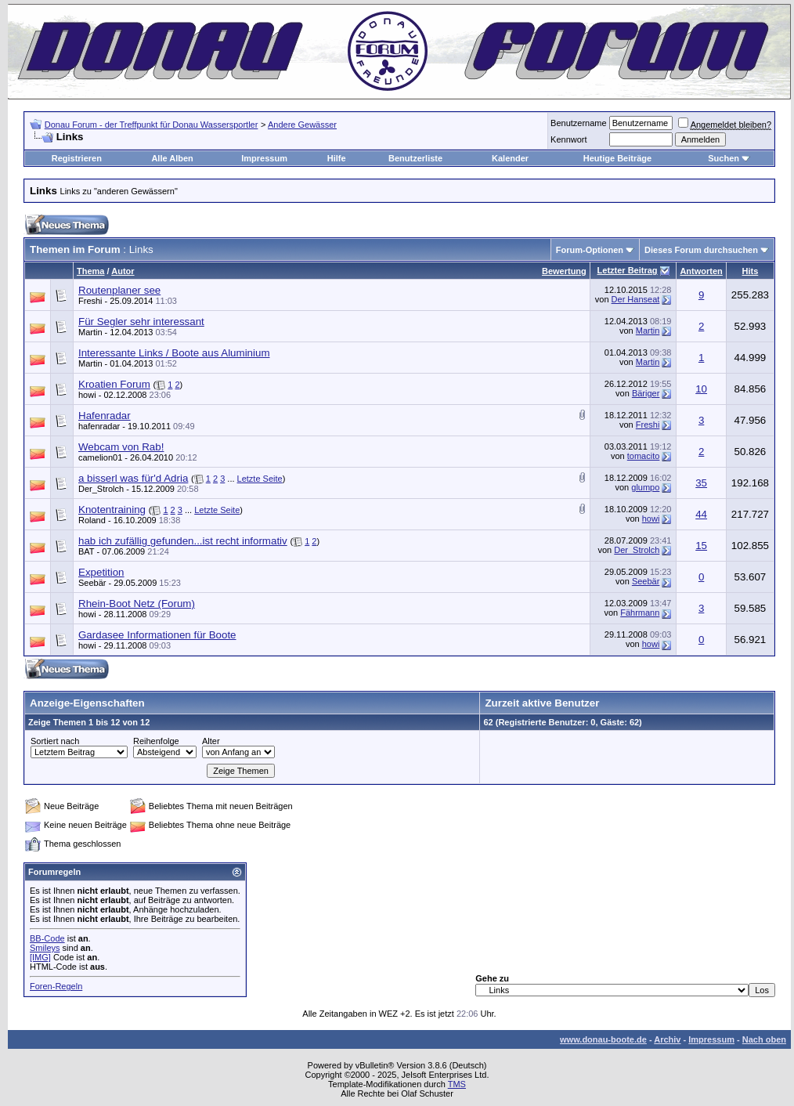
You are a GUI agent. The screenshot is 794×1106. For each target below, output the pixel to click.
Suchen (723, 158)
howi (87, 394)
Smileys (45, 947)
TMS (457, 1084)
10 (701, 389)
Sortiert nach (55, 741)
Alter (211, 741)
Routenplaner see (119, 290)
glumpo (645, 487)
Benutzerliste (415, 158)
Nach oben (764, 1039)
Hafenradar (104, 415)
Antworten (701, 271)
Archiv (667, 1039)
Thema (90, 271)
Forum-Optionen (589, 250)
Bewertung (564, 271)
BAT (86, 551)
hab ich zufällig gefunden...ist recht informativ (182, 541)
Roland (92, 520)
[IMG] (40, 957)
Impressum (264, 158)
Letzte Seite (260, 478)
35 (701, 483)
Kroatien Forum (114, 384)
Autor (122, 271)
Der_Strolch (101, 488)
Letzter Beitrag (627, 270)
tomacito (643, 456)
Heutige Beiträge (617, 158)
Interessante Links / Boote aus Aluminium (173, 353)
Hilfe (336, 158)
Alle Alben (172, 158)
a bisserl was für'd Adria (133, 478)
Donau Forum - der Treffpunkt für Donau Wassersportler (151, 124)
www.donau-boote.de (603, 1039)
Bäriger (645, 393)
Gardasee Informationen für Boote (157, 635)
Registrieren (77, 158)
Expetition (101, 572)
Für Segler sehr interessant (141, 321)
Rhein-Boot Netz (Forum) (136, 603)
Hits (750, 271)
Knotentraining (112, 509)
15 (701, 545)
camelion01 (100, 457)
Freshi (90, 300)
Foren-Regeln (56, 986)
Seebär (645, 581)
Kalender (510, 158)
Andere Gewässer (302, 124)
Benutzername (578, 123)
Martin (90, 332)
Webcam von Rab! (121, 447)
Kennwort (568, 139)
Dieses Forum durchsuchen (701, 250)
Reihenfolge (156, 741)
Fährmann (639, 612)
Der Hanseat (636, 299)
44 (701, 514)
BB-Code (47, 938)
